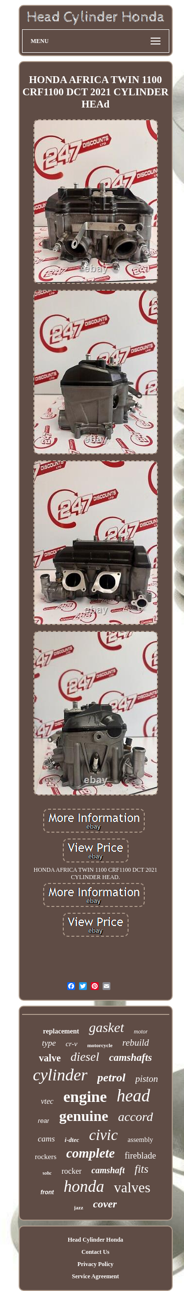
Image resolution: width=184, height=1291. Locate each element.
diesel (85, 1056)
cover (105, 1204)
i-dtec (72, 1139)
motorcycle (100, 1045)
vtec (47, 1101)
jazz (78, 1207)
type (48, 1043)
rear (43, 1120)
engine (85, 1096)
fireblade (140, 1156)
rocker (71, 1171)
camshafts (130, 1057)
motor (141, 1031)
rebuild (135, 1042)
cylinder (60, 1075)
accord (135, 1117)
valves (132, 1187)
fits (141, 1169)
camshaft (108, 1170)
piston (146, 1079)
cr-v (72, 1044)
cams (46, 1138)
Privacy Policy (96, 1264)
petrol (111, 1077)
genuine (83, 1116)
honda (84, 1186)
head (133, 1095)
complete (90, 1153)
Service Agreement (95, 1276)
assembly (140, 1139)
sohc (47, 1173)
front (47, 1192)
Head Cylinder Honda (95, 1239)
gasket (106, 1027)
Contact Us (95, 1251)
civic (103, 1134)
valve (49, 1058)
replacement (61, 1031)
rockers (45, 1157)
